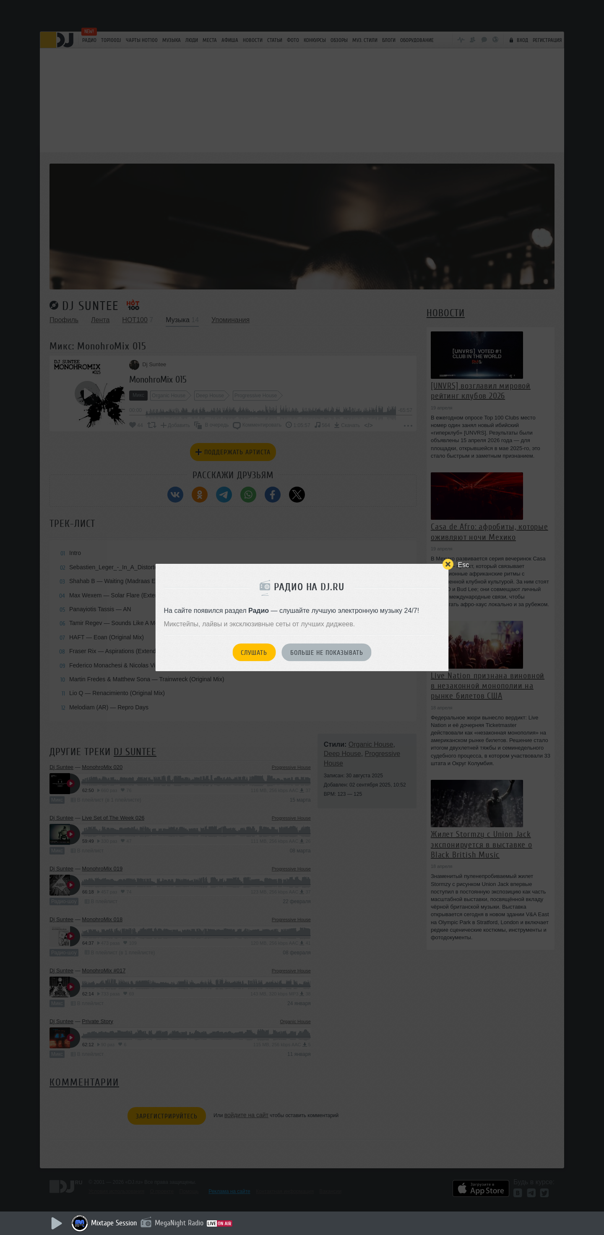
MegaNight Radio (179, 1223)
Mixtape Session (114, 1223)
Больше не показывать (326, 653)
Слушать (254, 653)
